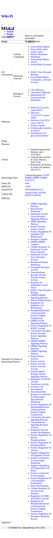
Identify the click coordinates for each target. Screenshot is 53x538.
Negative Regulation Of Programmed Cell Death (40, 468)
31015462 (35, 154)
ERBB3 (36, 178)
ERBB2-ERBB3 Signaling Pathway (39, 342)
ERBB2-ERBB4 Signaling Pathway (39, 296)
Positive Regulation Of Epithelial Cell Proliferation (41, 234)
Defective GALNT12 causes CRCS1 (40, 121)
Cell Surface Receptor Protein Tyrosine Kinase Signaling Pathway (40, 335)
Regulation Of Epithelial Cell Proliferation (37, 305)
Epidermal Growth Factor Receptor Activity (39, 257)
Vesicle (34, 62)
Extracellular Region (40, 46)
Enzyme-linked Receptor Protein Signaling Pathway (39, 374)
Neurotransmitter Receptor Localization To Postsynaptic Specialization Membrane (41, 397)
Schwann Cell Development (37, 387)
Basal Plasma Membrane (37, 210)
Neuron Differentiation (41, 300)
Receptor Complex (39, 239)
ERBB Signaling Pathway (38, 222)
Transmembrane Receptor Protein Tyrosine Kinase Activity (38, 276)
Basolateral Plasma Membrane (39, 263)
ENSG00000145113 (34, 189)
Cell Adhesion (37, 90)
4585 (27, 183)
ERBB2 (28, 178)
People (10, 34)
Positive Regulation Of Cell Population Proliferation (41, 480)
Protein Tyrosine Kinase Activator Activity (38, 366)
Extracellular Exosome (41, 64)
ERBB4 (43, 178)
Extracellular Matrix (40, 59)
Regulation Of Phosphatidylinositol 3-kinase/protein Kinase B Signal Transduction (40, 506)
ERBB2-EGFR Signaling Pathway (39, 321)
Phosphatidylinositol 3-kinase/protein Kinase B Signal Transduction (40, 314)
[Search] (13, 41)
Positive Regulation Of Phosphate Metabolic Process (41, 516)
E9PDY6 (29, 195)
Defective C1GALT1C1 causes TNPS (40, 115)
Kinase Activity (38, 361)
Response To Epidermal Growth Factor (39, 285)
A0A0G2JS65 (31, 192)
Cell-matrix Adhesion (40, 92)
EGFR (46, 175)
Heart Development (39, 486)
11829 (27, 186)
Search (10, 31)
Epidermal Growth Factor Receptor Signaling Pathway (39, 216)
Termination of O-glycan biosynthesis (39, 134)
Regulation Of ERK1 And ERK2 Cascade (40, 497)
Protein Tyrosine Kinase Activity (38, 227)
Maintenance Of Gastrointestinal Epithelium (38, 97)
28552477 (35, 170)
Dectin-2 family (38, 125)
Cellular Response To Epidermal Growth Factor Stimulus (40, 249)
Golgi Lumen (37, 52)
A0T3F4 (42, 192)
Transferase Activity (40, 384)
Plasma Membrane (39, 54)
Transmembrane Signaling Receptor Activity (39, 425)
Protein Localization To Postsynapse (40, 474)
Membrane (35, 57)
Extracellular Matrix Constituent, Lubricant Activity (41, 79)
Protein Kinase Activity (37, 357)
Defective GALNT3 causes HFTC (40, 108)
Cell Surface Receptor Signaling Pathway (40, 418)
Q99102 (37, 195)
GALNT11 (30, 180)
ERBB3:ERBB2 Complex (38, 243)
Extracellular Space (39, 49)
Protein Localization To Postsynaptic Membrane (40, 460)
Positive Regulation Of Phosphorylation (41, 443)
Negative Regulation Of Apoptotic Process (40, 454)
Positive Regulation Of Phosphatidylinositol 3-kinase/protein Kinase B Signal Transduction (41, 409)
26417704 (35, 162)
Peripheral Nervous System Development (40, 431)
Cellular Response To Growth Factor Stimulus (40, 491)
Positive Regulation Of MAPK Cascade (41, 326)
